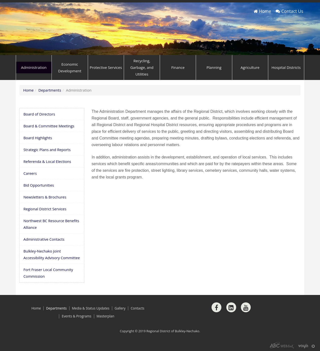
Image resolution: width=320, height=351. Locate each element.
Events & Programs (76, 316)
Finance (178, 67)
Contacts (137, 308)
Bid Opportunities (38, 185)
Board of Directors (39, 114)
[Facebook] (216, 307)
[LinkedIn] (231, 307)
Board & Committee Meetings (48, 125)
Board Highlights (37, 137)
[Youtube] (245, 307)
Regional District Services (44, 208)
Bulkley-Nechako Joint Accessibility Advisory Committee (51, 254)
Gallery (120, 308)
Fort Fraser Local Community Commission (48, 273)
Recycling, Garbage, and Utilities (141, 67)
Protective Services (106, 67)
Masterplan (105, 316)
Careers (30, 173)
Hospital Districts (286, 67)
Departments (49, 90)
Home (262, 11)
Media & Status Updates (90, 308)
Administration (34, 67)
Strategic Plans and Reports (47, 149)
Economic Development (69, 67)
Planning (214, 67)
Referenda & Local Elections (47, 161)
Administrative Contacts (43, 239)
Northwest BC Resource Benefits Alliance (51, 224)
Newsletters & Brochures (44, 197)
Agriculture (250, 67)
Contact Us (289, 11)
